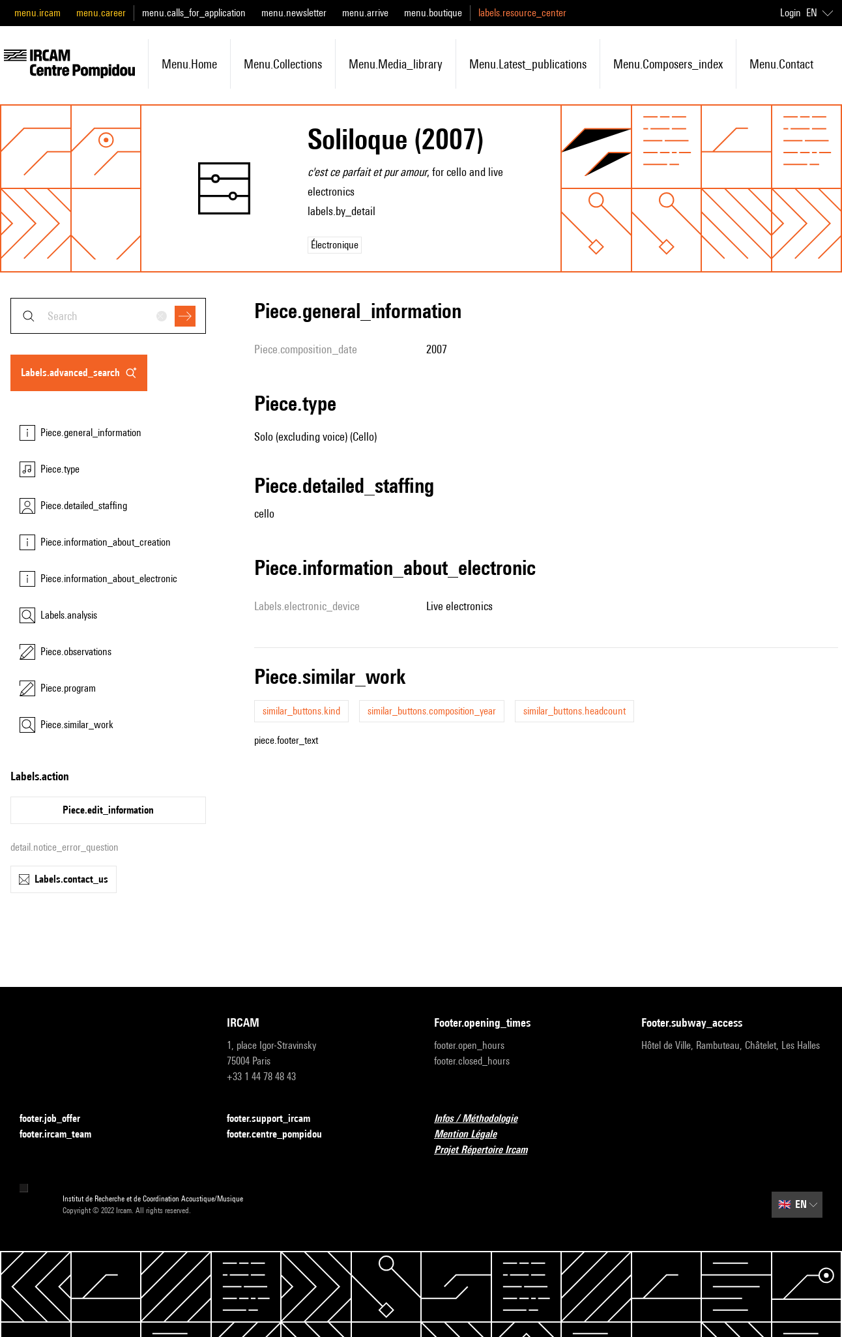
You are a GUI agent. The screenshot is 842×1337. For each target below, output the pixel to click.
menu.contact (781, 64)
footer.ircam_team (63, 1134)
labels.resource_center (522, 13)
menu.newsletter (294, 13)
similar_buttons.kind (301, 711)
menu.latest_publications (528, 64)
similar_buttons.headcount (574, 711)
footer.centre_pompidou (282, 1134)
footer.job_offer (58, 1119)
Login (790, 13)
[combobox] (108, 316)
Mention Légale (473, 1134)
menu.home (189, 64)
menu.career (101, 13)
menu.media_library (396, 64)
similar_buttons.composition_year (432, 711)
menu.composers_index (668, 64)
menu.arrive (365, 13)
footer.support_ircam (276, 1119)
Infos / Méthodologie (483, 1119)
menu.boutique (433, 13)
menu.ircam (37, 13)
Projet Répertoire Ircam (488, 1150)
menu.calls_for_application (194, 13)
